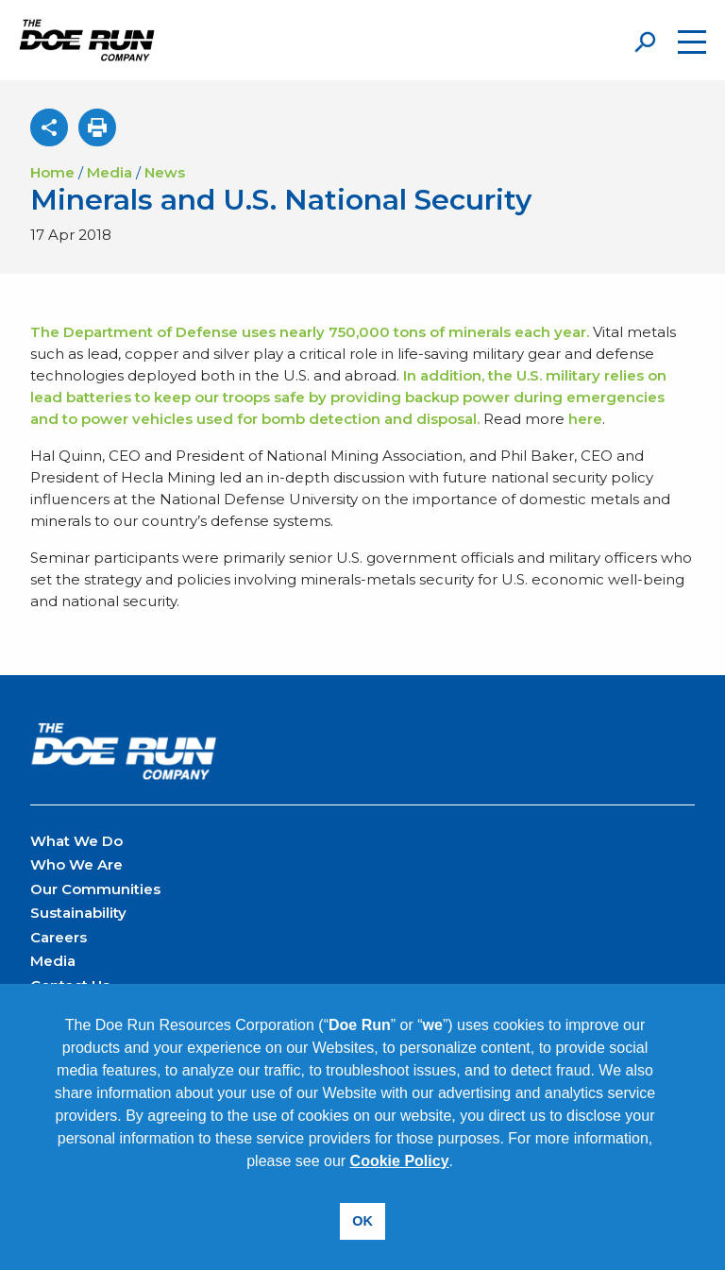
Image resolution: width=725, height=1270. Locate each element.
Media (109, 172)
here (585, 419)
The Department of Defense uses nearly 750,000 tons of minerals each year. (311, 332)
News (164, 172)
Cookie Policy (399, 1161)
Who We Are (76, 864)
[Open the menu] (692, 42)
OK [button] (362, 1220)
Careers (58, 937)
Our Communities (95, 889)
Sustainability (78, 913)
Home (52, 172)
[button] (460, 1162)
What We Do (76, 841)
